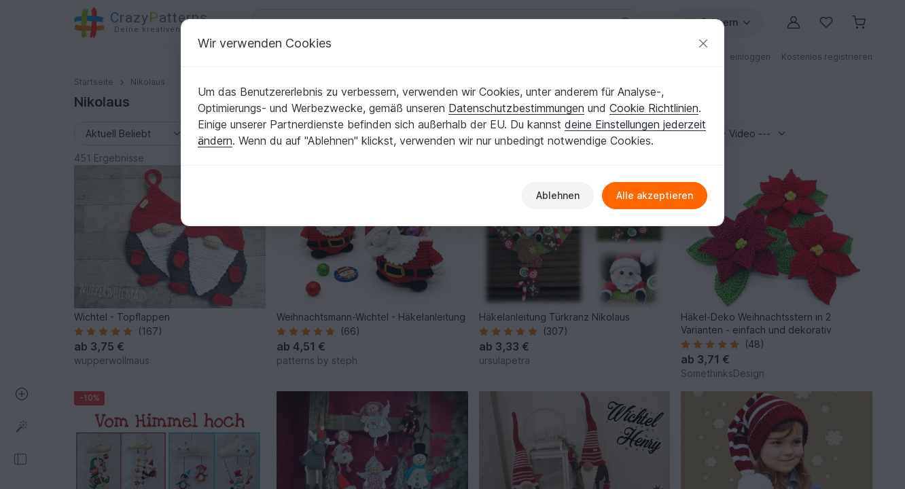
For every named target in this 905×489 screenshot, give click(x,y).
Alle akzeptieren (654, 195)
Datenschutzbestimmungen (516, 108)
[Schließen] (703, 43)
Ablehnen (558, 195)
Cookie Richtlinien (653, 108)
